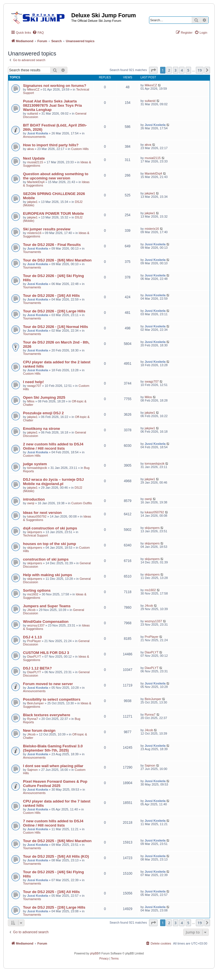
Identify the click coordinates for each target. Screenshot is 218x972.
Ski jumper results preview (46, 229)
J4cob (31, 609)
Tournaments (32, 252)
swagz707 (34, 385)
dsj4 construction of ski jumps (50, 528)
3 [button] (176, 70)
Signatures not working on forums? (54, 85)
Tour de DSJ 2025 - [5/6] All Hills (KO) (56, 856)
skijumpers (34, 532)
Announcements (34, 136)
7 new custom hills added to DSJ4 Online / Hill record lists (53, 823)
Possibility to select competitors (51, 699)
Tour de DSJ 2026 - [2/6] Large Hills (54, 311)
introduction (34, 499)
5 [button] (188, 70)
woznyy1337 (36, 625)
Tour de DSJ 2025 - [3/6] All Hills (51, 892)
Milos (31, 401)
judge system (35, 464)
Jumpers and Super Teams (47, 606)
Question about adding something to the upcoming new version (55, 176)
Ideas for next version (42, 512)
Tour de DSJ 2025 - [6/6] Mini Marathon (57, 841)
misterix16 (34, 233)
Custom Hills (80, 149)
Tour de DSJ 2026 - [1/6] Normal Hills (55, 327)
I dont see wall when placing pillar (53, 766)
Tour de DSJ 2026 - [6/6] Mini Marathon (57, 260)
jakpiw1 (32, 201)
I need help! (33, 382)
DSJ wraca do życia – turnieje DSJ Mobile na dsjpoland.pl (53, 481)
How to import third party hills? (51, 145)
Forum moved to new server (48, 684)
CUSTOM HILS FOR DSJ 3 (46, 653)
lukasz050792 (37, 516)
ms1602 (32, 594)
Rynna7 (32, 718)
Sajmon (32, 769)
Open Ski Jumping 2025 (44, 397)
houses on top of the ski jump (49, 544)
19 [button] (200, 70)
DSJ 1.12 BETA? (37, 668)
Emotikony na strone (41, 428)
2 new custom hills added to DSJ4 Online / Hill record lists (53, 446)
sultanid (32, 113)
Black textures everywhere (46, 715)
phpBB (94, 953)
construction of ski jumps (45, 559)
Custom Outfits (81, 503)
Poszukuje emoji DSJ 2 (43, 413)
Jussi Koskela (37, 133)
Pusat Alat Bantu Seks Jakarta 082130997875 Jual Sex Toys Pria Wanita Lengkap (52, 105)
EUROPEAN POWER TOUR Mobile (53, 213)
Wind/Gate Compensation (45, 621)
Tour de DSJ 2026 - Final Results (52, 245)
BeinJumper (35, 703)
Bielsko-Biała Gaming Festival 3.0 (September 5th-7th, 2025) (53, 748)
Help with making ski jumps (47, 575)
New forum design (39, 730)
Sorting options (37, 590)
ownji (30, 503)
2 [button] (169, 70)
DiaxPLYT (34, 656)
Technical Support (35, 535)
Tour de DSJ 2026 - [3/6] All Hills (51, 295)
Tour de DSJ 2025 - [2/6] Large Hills (54, 907)
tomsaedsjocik (37, 467)
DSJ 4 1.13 (32, 637)
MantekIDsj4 (36, 182)
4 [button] (182, 70)
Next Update (34, 158)
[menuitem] (38, 32)
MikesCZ (33, 89)
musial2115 (35, 162)
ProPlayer (34, 641)
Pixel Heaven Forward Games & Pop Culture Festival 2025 (55, 783)
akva (30, 149)
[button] (153, 70)
